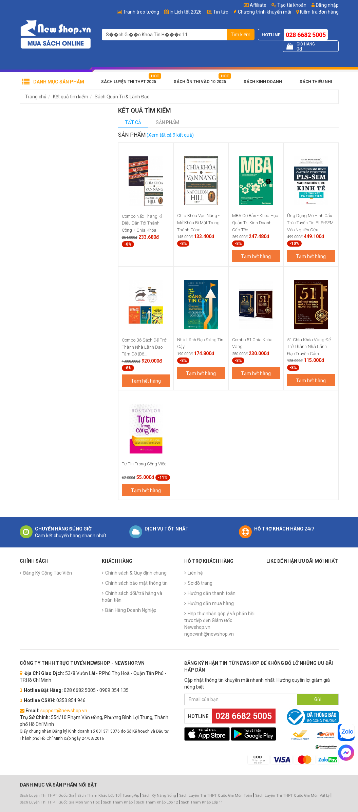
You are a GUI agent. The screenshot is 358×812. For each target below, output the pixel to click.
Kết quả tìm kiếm (70, 96)
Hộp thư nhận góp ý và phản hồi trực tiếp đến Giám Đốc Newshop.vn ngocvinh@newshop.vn (219, 624)
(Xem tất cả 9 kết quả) (170, 135)
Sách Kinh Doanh (263, 81)
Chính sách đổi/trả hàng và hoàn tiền (132, 597)
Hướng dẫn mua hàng (211, 603)
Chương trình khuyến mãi (264, 12)
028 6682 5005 (306, 34)
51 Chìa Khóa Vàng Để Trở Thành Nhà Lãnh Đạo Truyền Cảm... (309, 346)
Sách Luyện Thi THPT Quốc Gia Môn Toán (215, 795)
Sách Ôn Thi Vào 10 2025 (200, 81)
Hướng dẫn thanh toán (211, 593)
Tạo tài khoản (288, 5)
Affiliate (255, 5)
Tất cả (133, 122)
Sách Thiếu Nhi (316, 81)
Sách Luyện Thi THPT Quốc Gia (47, 795)
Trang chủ (35, 96)
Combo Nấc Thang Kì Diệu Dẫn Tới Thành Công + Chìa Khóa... (142, 223)
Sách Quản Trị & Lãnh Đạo (122, 96)
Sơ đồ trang (200, 583)
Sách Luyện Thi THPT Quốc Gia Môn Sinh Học (60, 802)
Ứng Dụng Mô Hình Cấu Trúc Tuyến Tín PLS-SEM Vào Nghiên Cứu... (310, 222)
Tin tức (220, 12)
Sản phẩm (167, 122)
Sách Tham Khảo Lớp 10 (98, 795)
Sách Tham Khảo (118, 802)
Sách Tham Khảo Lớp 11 (202, 802)
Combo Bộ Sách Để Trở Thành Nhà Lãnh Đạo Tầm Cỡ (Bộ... (144, 346)
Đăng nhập (325, 5)
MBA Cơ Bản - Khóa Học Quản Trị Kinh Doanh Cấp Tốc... (255, 222)
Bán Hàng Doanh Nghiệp (130, 610)
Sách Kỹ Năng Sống (159, 795)
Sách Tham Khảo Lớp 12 (157, 802)
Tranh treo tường (141, 12)
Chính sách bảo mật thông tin (136, 583)
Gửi (317, 699)
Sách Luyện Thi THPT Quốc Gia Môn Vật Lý (292, 795)
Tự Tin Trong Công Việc (144, 463)
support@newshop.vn (63, 710)
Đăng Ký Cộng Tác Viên (47, 573)
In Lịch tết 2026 (186, 12)
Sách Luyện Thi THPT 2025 (128, 81)
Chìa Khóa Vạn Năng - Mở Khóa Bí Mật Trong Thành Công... (198, 222)
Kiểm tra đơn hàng (319, 12)
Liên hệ (195, 573)
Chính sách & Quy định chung (136, 573)
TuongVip (131, 795)
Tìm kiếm (240, 34)
